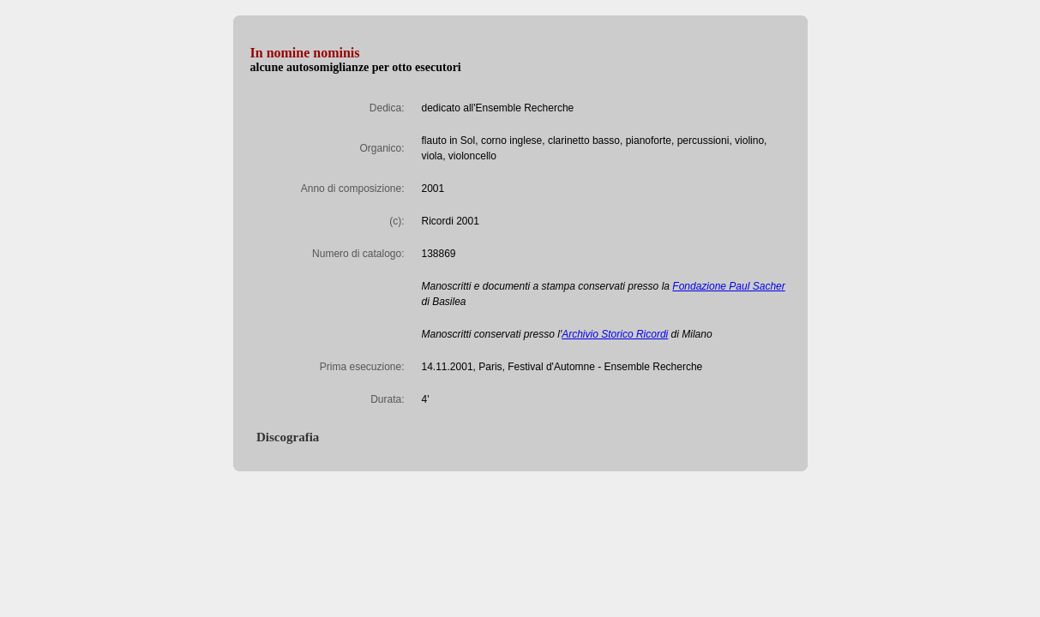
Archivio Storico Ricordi (615, 334)
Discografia (285, 437)
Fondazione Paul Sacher (728, 286)
